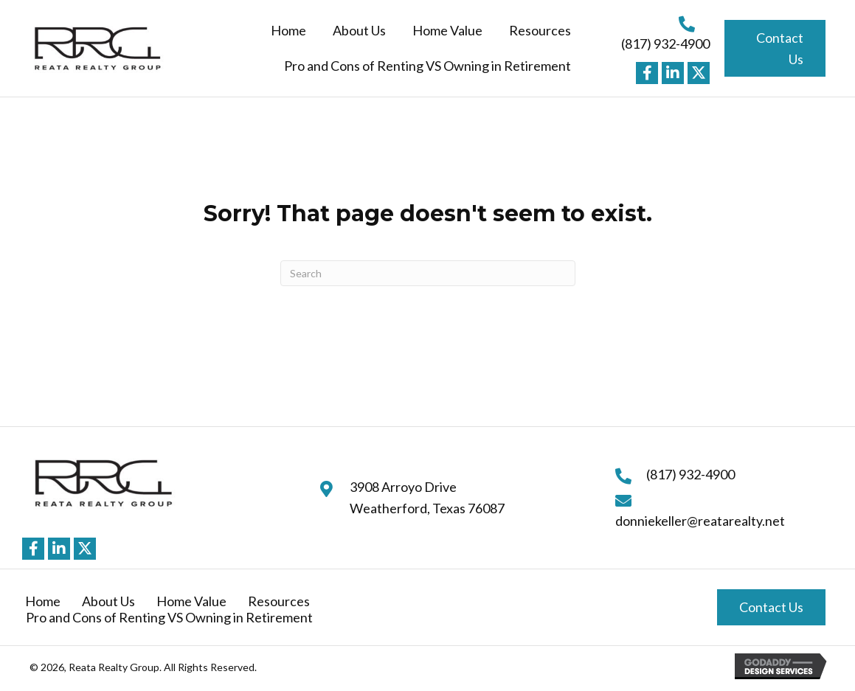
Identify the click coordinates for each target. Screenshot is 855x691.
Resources (279, 601)
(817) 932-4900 (665, 43)
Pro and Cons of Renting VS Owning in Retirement (169, 617)
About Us (108, 601)
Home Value (191, 601)
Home (42, 601)
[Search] (427, 273)
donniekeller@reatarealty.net (700, 521)
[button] (647, 73)
